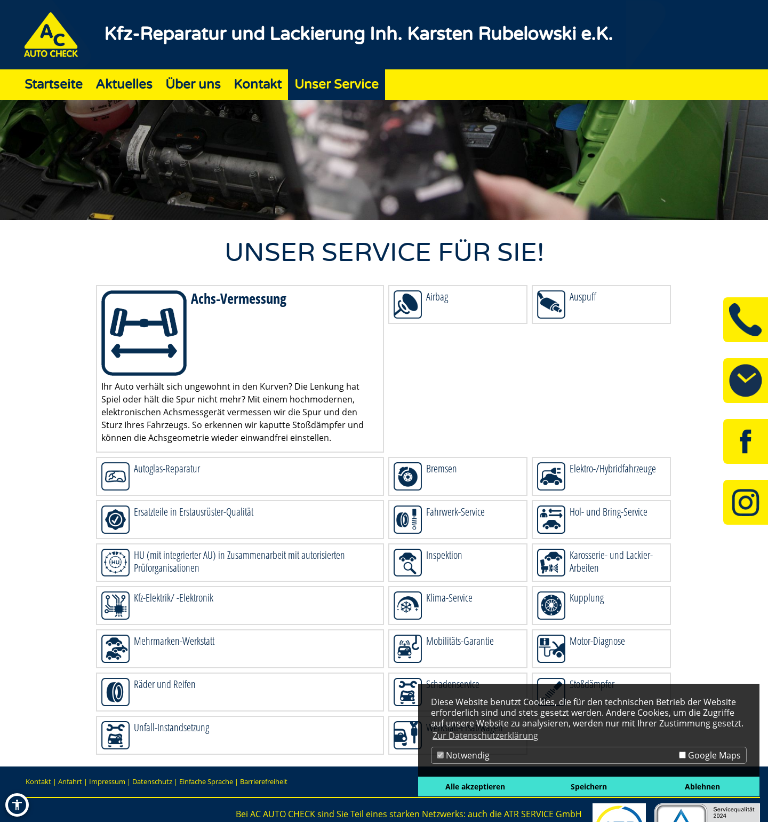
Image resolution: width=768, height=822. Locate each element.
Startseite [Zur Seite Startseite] (54, 84)
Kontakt (38, 781)
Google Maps (710, 755)
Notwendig (463, 755)
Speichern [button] (589, 786)
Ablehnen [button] (702, 786)
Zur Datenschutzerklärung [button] (485, 735)
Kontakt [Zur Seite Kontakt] (258, 84)
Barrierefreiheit (263, 781)
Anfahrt (70, 781)
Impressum (107, 781)
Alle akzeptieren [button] (475, 786)
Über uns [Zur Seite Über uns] (193, 84)
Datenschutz (152, 781)
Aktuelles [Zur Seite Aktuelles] (124, 84)
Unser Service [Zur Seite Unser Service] (336, 84)
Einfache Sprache (206, 781)
